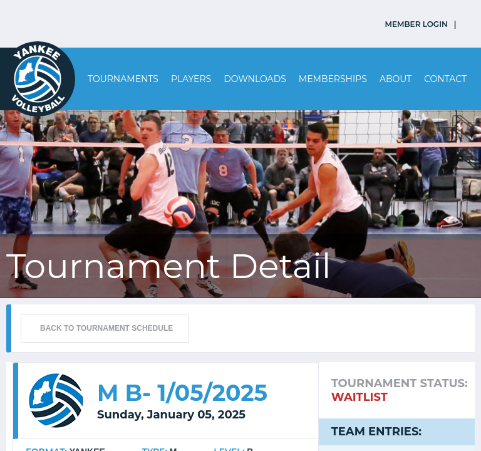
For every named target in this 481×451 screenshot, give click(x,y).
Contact (445, 79)
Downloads (255, 79)
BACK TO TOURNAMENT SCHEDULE (106, 328)
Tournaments (123, 79)
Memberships (333, 79)
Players (191, 79)
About (395, 79)
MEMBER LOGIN (416, 24)
